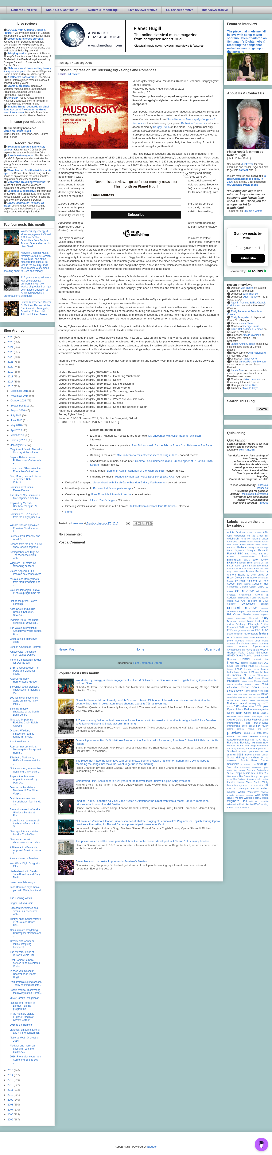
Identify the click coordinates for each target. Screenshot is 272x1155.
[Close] (186, 174)
